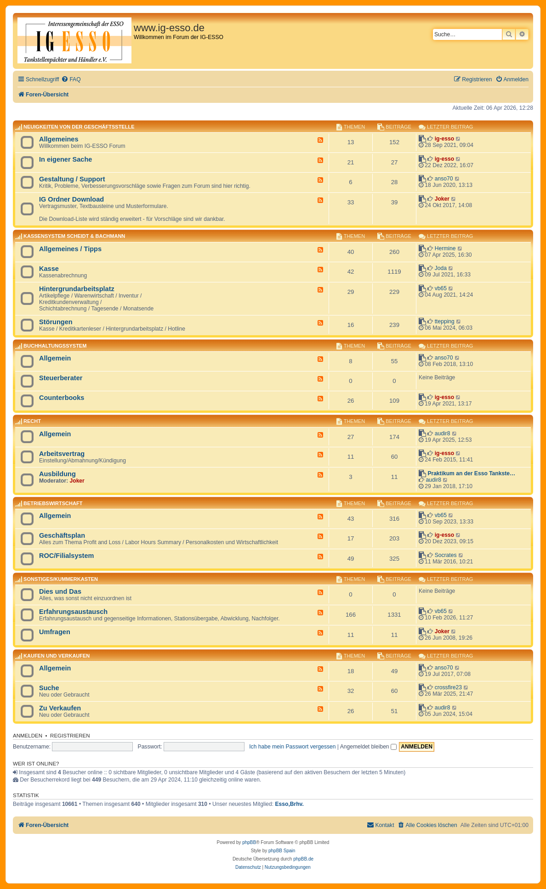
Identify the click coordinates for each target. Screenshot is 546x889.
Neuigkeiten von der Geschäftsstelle (78, 126)
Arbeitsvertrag (62, 453)
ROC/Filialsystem (66, 555)
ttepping (445, 321)
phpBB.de (303, 858)
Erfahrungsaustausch (73, 611)
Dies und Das (60, 591)
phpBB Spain (281, 850)
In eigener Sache (65, 159)
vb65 (441, 288)
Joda (441, 268)
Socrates (446, 555)
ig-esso (444, 138)
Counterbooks (61, 397)
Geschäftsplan (62, 535)
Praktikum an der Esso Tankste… (471, 473)
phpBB (249, 842)
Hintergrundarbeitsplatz (76, 289)
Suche (49, 688)
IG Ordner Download (71, 199)
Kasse (49, 268)
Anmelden (27, 735)
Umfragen (54, 632)
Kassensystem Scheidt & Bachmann (74, 236)
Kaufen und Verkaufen (56, 655)
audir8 (442, 433)
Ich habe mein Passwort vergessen (292, 746)
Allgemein (55, 358)
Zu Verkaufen (60, 708)
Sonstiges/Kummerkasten (60, 579)
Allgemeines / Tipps (70, 249)
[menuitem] (70, 79)
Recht (32, 421)
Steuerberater (60, 378)
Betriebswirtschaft (52, 503)
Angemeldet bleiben (368, 746)
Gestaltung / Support (72, 179)
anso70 (444, 178)
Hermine (445, 248)
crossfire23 (448, 687)
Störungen (56, 322)
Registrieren (70, 735)
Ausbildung (57, 474)
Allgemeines (59, 139)
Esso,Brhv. (289, 804)
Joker (442, 199)
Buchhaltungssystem (54, 346)
